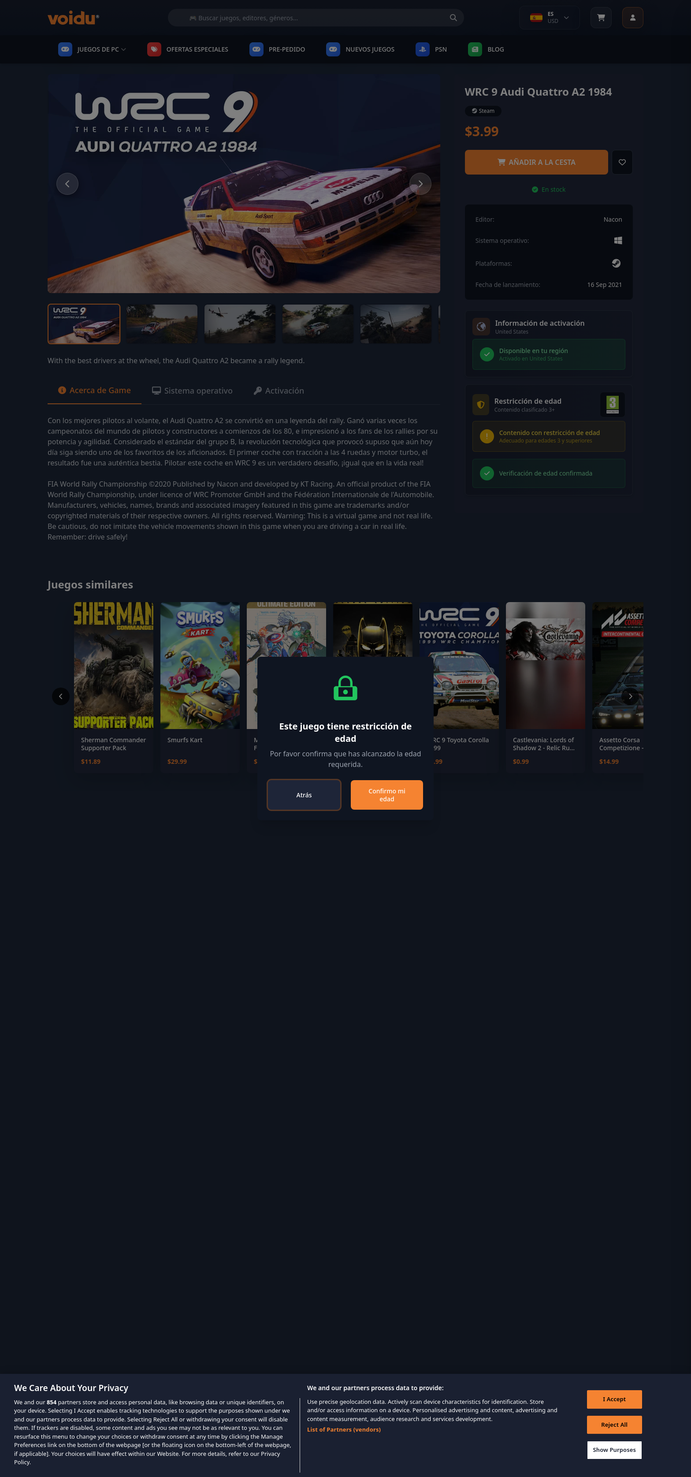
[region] (345, 1425)
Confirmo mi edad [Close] (386, 795)
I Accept (614, 1399)
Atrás (304, 795)
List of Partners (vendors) (344, 1429)
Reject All (614, 1425)
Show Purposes (614, 1450)
